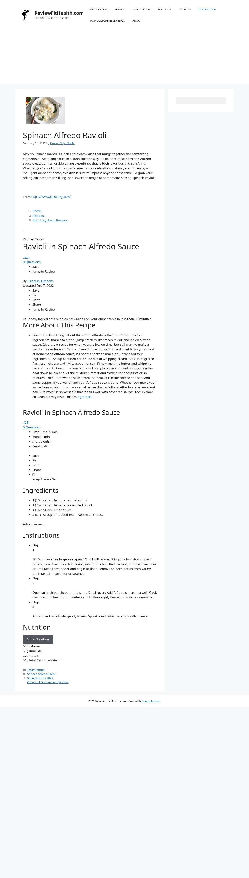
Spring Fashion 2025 (40, 821)
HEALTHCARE (142, 9)
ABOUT (137, 20)
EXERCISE (185, 9)
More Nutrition (38, 782)
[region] (90, 533)
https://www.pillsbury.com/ (51, 196)
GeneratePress (151, 844)
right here (85, 468)
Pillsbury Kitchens (40, 352)
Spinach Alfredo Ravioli (41, 817)
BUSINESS (164, 9)
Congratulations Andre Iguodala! (47, 825)
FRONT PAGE (98, 9)
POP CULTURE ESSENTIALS (107, 20)
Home (36, 282)
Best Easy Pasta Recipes (50, 292)
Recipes (38, 287)
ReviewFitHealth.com (59, 13)
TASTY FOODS (207, 9)
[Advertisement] (124, 58)
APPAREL (120, 9)
